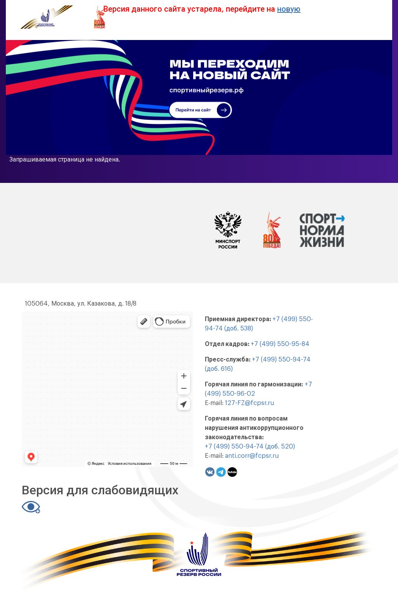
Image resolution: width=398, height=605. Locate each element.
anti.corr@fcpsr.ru (252, 456)
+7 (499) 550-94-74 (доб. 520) (250, 446)
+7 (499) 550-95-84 (280, 344)
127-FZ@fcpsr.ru (249, 403)
